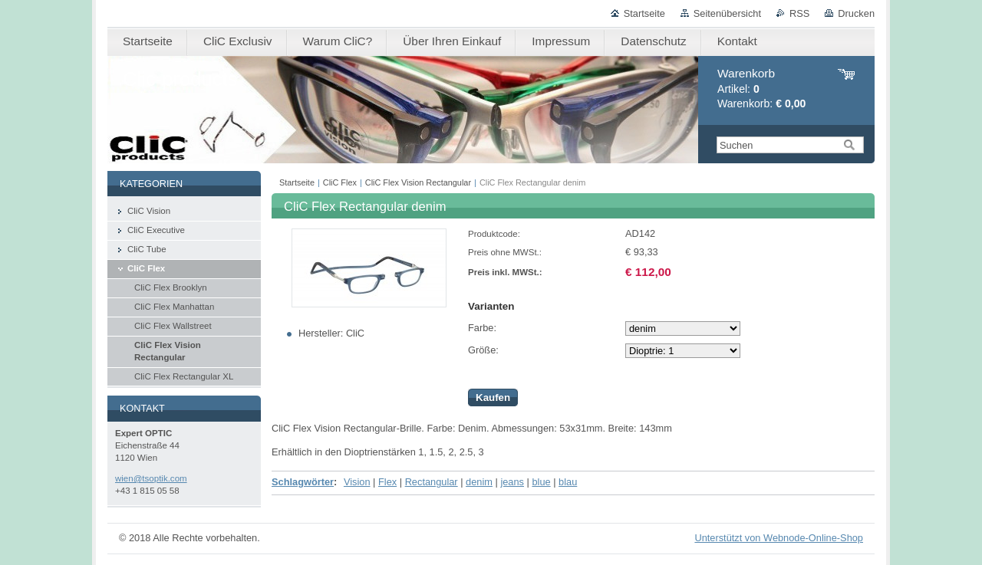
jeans (512, 482)
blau (568, 482)
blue (541, 482)
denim (479, 482)
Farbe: (482, 327)
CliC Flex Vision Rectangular (418, 182)
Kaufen (493, 397)
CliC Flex (340, 182)
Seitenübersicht (727, 13)
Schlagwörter (303, 482)
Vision (357, 482)
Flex (387, 482)
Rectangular (431, 482)
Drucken (856, 13)
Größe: (483, 350)
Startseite (644, 13)
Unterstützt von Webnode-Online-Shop (778, 538)
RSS (799, 13)
